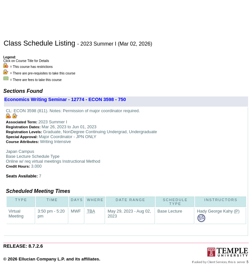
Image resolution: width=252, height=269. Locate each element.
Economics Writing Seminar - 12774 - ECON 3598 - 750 (65, 99)
